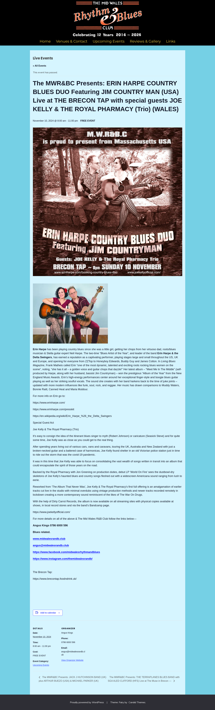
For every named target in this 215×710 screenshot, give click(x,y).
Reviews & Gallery (145, 41)
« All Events (39, 65)
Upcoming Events (108, 41)
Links (170, 41)
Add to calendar (48, 613)
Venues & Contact (71, 41)
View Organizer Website (72, 660)
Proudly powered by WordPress (87, 702)
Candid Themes (137, 702)
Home (45, 41)
